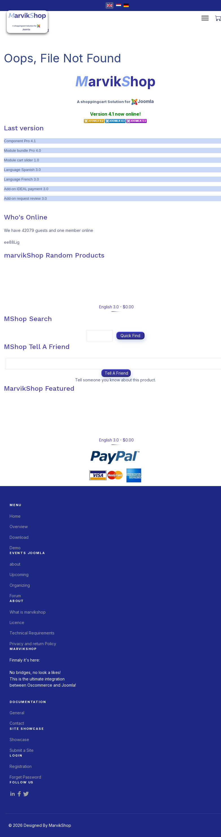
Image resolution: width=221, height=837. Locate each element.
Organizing (20, 585)
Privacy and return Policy (33, 643)
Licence (17, 622)
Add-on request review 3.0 (25, 198)
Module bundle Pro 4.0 (22, 150)
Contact (17, 723)
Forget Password (25, 777)
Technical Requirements (32, 633)
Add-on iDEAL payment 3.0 (26, 189)
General (17, 712)
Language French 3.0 (21, 179)
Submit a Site (22, 750)
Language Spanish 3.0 (22, 170)
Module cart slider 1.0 (21, 160)
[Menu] (205, 18)
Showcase (19, 739)
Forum (15, 595)
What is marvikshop (28, 612)
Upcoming (19, 574)
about (15, 564)
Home (15, 516)
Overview (19, 526)
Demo (15, 547)
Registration (21, 766)
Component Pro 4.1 (20, 141)
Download (19, 537)
